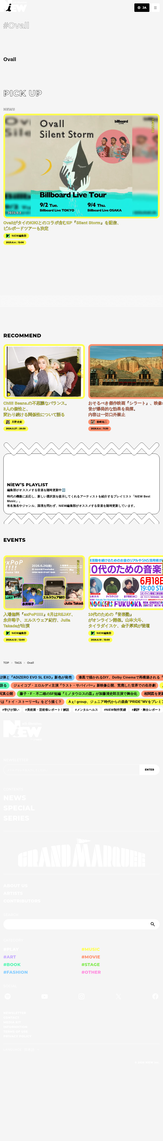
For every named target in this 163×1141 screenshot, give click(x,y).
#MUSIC (91, 949)
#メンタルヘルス (88, 709)
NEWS (14, 798)
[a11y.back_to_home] (13, 7)
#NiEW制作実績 (116, 709)
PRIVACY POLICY (17, 1036)
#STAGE (91, 964)
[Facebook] (155, 997)
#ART (9, 956)
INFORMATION (15, 1027)
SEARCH (10, 915)
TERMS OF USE (15, 1031)
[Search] (81, 924)
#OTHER (91, 972)
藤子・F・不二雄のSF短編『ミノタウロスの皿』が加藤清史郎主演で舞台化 (80, 693)
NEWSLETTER (15, 760)
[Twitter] (118, 997)
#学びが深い (12, 709)
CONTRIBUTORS (22, 901)
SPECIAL (19, 808)
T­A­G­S (18, 662)
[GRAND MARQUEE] (81, 852)
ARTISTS (13, 893)
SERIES (16, 818)
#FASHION (15, 972)
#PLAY (11, 949)
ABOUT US (15, 885)
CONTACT (11, 1017)
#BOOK (12, 964)
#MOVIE (91, 956)
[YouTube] (44, 997)
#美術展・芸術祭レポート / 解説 (49, 709)
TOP (6, 662)
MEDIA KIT (12, 1022)
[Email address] (71, 769)
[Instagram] (81, 997)
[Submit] (153, 924)
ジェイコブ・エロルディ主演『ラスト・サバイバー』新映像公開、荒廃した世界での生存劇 (86, 685)
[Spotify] (7, 997)
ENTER (149, 769)
